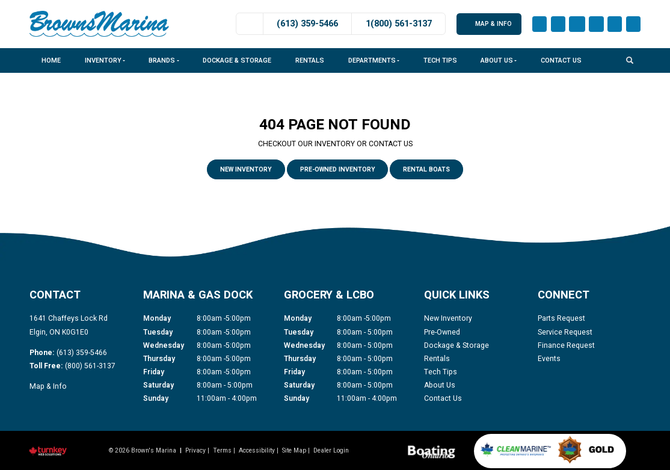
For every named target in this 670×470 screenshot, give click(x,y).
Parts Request (561, 318)
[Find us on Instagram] (558, 24)
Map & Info (489, 23)
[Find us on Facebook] (539, 24)
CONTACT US (391, 143)
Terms (222, 450)
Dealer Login (331, 450)
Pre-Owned (442, 332)
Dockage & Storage (237, 60)
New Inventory (246, 169)
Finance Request (566, 345)
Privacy (195, 450)
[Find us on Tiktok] (614, 24)
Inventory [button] (105, 60)
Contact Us (561, 60)
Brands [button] (164, 60)
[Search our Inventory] (633, 60)
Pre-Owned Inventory (337, 169)
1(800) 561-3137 (399, 23)
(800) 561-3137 (90, 365)
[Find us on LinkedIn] (596, 24)
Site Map (294, 450)
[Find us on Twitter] (633, 24)
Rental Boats (426, 169)
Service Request (565, 332)
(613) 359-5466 (307, 23)
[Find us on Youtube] (577, 24)
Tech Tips (440, 60)
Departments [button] (373, 60)
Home (51, 60)
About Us (439, 385)
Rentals (309, 60)
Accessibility (257, 450)
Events (549, 358)
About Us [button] (499, 60)
